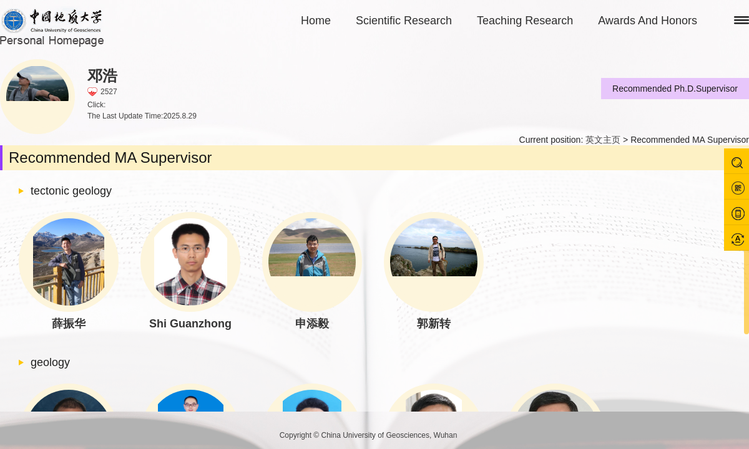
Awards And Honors (647, 20)
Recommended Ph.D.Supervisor (675, 89)
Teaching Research (525, 20)
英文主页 (602, 140)
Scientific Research (404, 20)
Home (316, 20)
